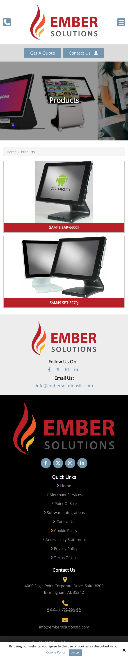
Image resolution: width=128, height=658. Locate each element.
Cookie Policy (56, 652)
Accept (75, 652)
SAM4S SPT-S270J (64, 302)
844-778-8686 (64, 609)
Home (11, 151)
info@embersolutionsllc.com (64, 386)
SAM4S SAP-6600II (64, 227)
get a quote (42, 53)
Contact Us (83, 53)
